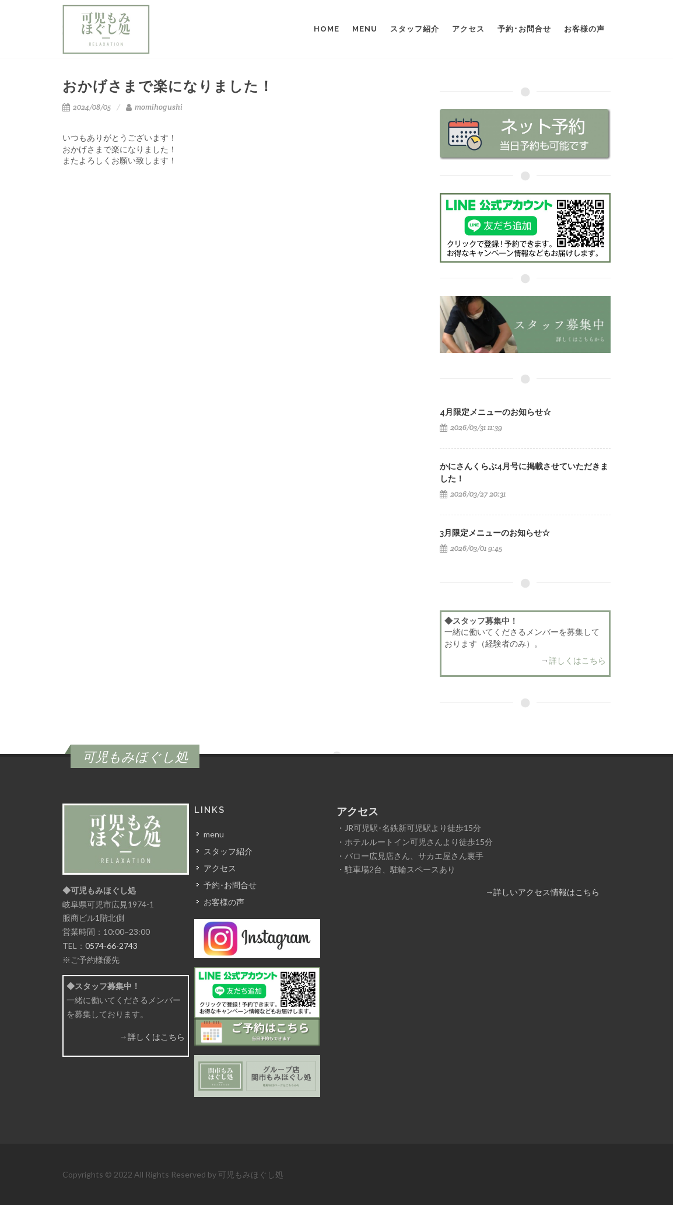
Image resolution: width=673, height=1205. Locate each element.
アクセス (220, 868)
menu (214, 834)
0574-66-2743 (111, 946)
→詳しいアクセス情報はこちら (542, 892)
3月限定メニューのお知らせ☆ (495, 532)
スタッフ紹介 (228, 851)
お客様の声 (224, 902)
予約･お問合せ (230, 885)
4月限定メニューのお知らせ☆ (495, 412)
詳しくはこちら (577, 660)
